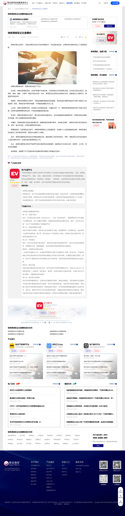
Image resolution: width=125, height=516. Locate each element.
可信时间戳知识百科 (21, 9)
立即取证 (64, 475)
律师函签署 (57, 439)
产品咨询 (97, 26)
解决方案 (48, 3)
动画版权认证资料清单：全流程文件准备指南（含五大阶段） (87, 406)
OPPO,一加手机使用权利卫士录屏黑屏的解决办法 (27, 406)
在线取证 (59, 435)
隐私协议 (66, 504)
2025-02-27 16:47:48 (15, 417)
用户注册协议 (58, 504)
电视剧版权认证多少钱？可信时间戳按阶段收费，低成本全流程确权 (89, 422)
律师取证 (31, 435)
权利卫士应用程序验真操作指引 (56, 361)
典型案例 (77, 3)
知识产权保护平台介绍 (16, 361)
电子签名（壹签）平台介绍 (92, 356)
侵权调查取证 (12, 435)
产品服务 (39, 3)
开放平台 (55, 3)
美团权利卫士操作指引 (17, 414)
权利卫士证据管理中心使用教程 (21, 390)
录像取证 (77, 435)
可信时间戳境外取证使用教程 (101, 57)
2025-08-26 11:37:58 (15, 401)
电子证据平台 (50, 468)
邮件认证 (49, 478)
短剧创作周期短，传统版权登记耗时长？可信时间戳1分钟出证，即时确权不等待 (90, 398)
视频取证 (29, 439)
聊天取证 (19, 439)
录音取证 (10, 439)
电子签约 (49, 475)
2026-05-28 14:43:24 (71, 417)
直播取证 (38, 439)
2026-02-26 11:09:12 (15, 393)
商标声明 (33, 478)
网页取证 (50, 435)
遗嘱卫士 (49, 487)
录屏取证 (41, 435)
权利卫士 (49, 465)
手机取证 (67, 439)
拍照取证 (68, 435)
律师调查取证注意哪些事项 (49, 21)
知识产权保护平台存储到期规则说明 (20, 372)
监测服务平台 (50, 484)
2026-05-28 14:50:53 (71, 393)
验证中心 (62, 3)
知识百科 (69, 3)
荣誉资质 (33, 468)
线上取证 (19, 443)
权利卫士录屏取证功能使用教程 (56, 372)
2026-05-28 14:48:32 (71, 401)
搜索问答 (109, 26)
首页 (33, 3)
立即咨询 (96, 125)
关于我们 (84, 3)
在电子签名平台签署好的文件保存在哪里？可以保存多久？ (99, 372)
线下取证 (29, 443)
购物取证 (65, 443)
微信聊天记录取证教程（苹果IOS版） (58, 367)
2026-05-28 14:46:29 (71, 409)
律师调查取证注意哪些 (40, 9)
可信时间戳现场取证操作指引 (101, 65)
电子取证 (22, 435)
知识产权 (49, 471)
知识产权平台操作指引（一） (18, 356)
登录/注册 (115, 3)
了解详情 (43, 313)
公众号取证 (75, 443)
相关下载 (78, 469)
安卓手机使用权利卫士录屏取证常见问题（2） (26, 422)
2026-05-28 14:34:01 (71, 425)
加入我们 (33, 484)
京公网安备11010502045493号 (83, 502)
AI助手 (106, 3)
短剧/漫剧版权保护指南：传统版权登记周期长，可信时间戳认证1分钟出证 (90, 390)
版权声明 (33, 481)
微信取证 (47, 439)
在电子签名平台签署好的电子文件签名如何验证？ (99, 361)
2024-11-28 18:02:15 (15, 425)
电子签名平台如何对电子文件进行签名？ (96, 367)
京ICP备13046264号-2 (65, 502)
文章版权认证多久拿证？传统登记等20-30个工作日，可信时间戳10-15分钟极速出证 (90, 414)
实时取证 (47, 443)
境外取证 (76, 439)
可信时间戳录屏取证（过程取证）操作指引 (104, 69)
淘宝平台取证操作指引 (99, 61)
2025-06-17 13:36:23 (15, 409)
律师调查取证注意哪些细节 (72, 19)
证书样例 (82, 465)
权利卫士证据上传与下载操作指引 (57, 356)
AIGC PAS (49, 481)
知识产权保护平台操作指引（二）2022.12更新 (24, 367)
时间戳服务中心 (35, 465)
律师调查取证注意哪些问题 (49, 19)
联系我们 (33, 471)
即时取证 (38, 443)
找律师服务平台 (51, 490)
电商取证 (56, 443)
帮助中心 (78, 472)
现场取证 (10, 443)
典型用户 (33, 475)
